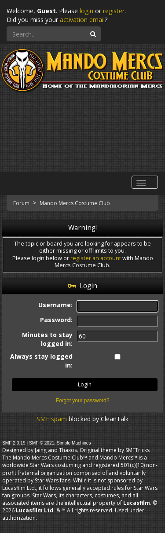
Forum (22, 203)
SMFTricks (137, 450)
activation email (82, 19)
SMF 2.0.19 (14, 443)
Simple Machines (74, 443)
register (114, 11)
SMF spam (52, 419)
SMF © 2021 (41, 443)
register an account (95, 258)
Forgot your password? (83, 400)
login (86, 11)
